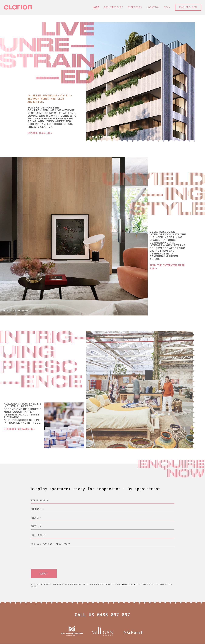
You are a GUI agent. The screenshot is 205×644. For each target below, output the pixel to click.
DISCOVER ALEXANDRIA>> (19, 428)
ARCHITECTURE (113, 7)
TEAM (167, 7)
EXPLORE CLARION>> (39, 132)
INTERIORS (135, 7)
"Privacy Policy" (128, 585)
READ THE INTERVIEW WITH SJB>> (167, 267)
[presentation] (54, 555)
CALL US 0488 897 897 (102, 615)
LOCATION (153, 7)
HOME (96, 7)
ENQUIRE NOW (188, 7)
